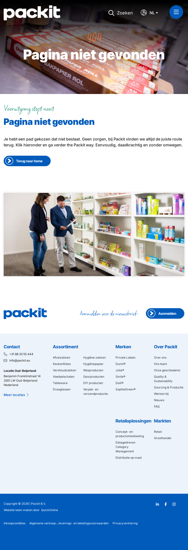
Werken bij (161, 394)
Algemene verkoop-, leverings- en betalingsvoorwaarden (69, 523)
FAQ (157, 406)
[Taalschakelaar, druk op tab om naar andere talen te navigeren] (155, 13)
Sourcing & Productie (168, 387)
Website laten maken (18, 510)
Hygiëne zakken (94, 357)
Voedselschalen (63, 376)
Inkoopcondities (14, 523)
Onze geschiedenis (167, 370)
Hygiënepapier (93, 364)
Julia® (120, 370)
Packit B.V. (38, 503)
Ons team (160, 364)
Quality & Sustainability (163, 379)
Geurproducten (93, 376)
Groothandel (162, 438)
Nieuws (159, 400)
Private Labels (125, 357)
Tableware (60, 383)
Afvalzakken (61, 357)
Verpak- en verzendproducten (95, 391)
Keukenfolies (62, 364)
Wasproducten (93, 370)
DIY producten (93, 383)
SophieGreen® (126, 389)
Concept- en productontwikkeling (130, 434)
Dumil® (121, 364)
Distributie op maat (129, 457)
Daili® (120, 383)
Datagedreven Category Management (125, 447)
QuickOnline (49, 510)
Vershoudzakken (64, 370)
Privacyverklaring (125, 523)
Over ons (160, 357)
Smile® (120, 376)
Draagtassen (61, 389)
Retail (158, 431)
